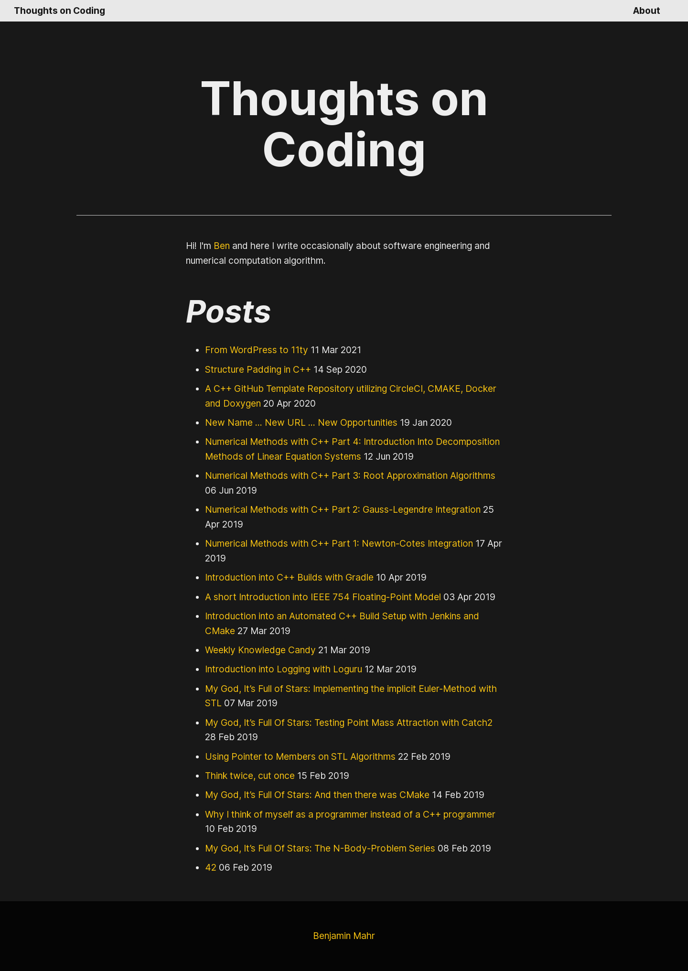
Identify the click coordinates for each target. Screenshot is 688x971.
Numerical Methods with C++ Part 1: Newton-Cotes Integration (332, 543)
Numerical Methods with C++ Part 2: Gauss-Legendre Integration (337, 509)
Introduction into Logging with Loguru (280, 669)
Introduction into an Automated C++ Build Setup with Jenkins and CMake (353, 616)
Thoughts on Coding (59, 10)
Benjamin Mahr (344, 935)
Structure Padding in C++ (256, 369)
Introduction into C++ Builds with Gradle (285, 577)
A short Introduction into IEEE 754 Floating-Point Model (317, 597)
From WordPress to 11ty (254, 350)
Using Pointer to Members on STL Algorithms (296, 756)
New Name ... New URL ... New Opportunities (297, 422)
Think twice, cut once (247, 775)
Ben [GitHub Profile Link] (222, 245)
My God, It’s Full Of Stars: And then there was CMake (313, 794)
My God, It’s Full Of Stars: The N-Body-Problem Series (316, 848)
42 (210, 867)
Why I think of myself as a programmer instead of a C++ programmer (344, 814)
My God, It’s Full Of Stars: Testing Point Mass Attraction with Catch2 (342, 722)
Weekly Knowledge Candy (258, 650)
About (647, 10)
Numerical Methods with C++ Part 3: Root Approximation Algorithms (342, 475)
